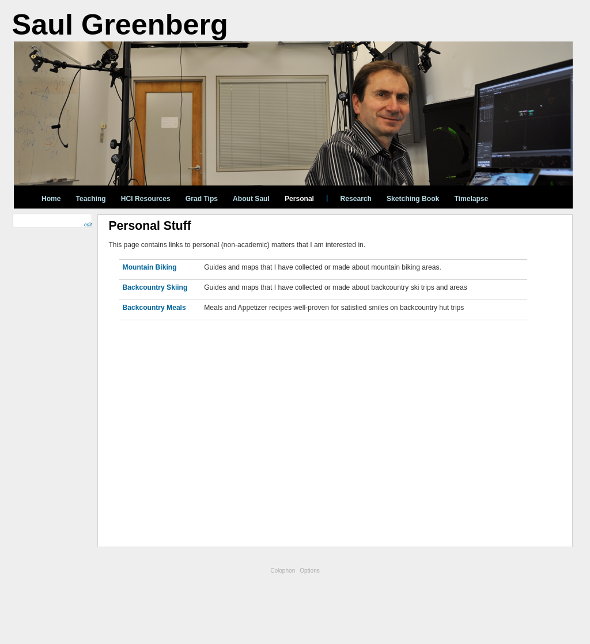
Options (310, 570)
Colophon (282, 570)
